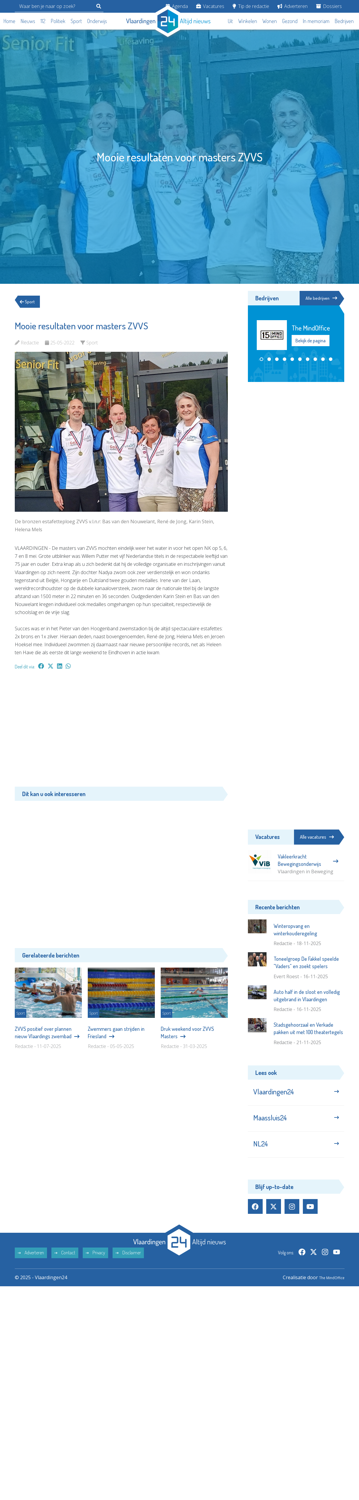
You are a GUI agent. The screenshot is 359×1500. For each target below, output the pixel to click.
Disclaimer (128, 1263)
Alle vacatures (317, 837)
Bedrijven (344, 21)
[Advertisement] (121, 731)
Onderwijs (97, 21)
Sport (76, 21)
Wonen (269, 21)
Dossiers (329, 6)
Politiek (58, 21)
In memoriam (316, 21)
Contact (64, 1263)
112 (43, 21)
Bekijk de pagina (310, 341)
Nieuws (28, 21)
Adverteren (292, 6)
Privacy (95, 1263)
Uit (230, 21)
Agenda (177, 6)
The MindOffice (328, 1287)
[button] (261, 360)
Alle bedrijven (317, 298)
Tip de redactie (251, 6)
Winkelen (247, 21)
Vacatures (210, 6)
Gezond (290, 21)
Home (9, 21)
